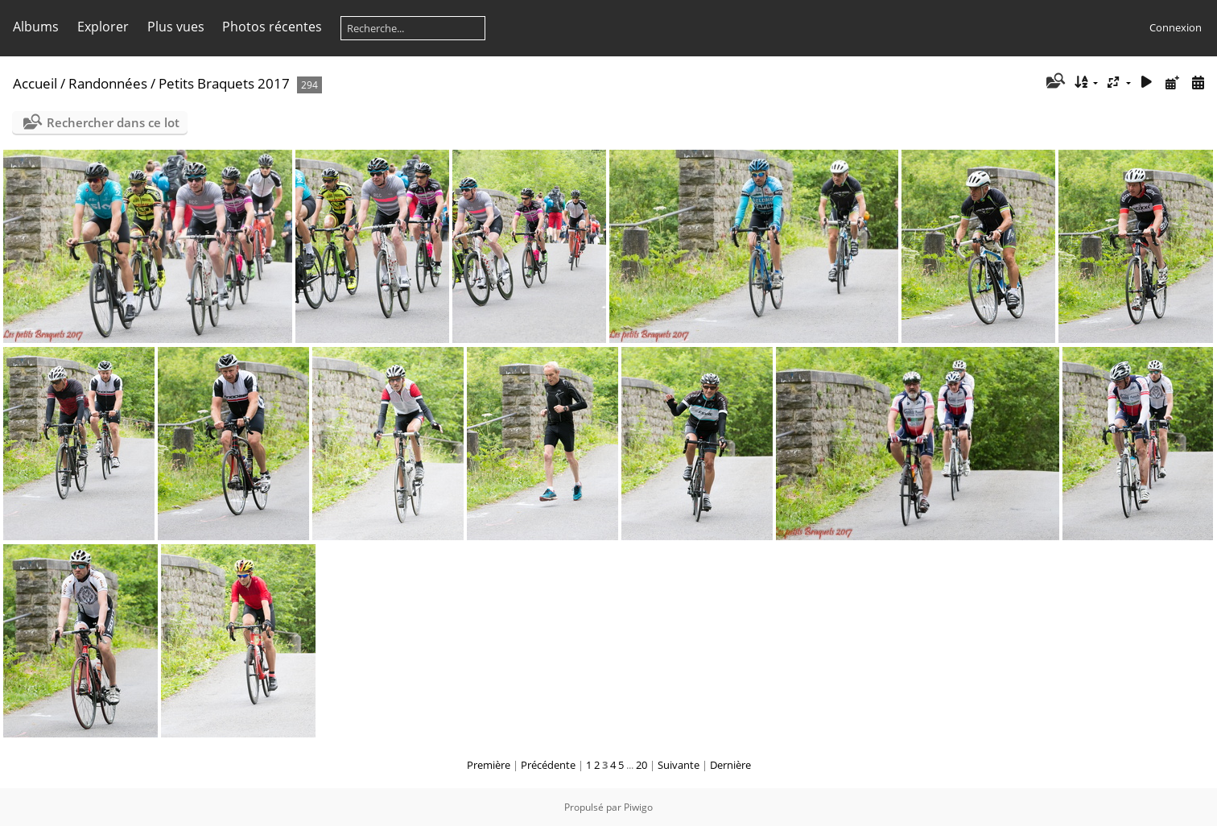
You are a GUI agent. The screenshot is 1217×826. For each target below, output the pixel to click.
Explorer (103, 26)
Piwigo (638, 807)
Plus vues (175, 26)
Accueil (35, 83)
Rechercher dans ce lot (113, 122)
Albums (36, 26)
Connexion (1175, 27)
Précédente (548, 765)
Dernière (730, 765)
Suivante (678, 765)
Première (488, 765)
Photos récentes (272, 26)
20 (641, 765)
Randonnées (107, 83)
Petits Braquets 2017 (224, 83)
